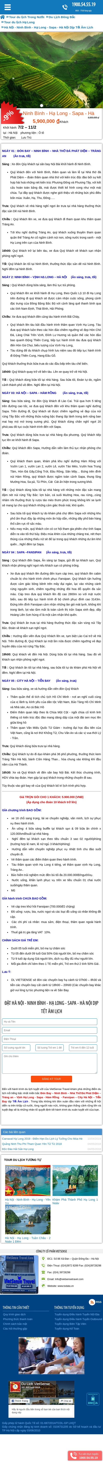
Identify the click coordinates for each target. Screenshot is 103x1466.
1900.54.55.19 (83, 4)
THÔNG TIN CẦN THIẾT (16, 1307)
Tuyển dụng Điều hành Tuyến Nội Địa (77, 1314)
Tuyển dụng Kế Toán (67, 1328)
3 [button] (55, 106)
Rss (92, 1302)
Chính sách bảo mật (15, 1323)
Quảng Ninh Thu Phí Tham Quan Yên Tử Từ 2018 (32, 1143)
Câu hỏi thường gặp (15, 1328)
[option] (51, 70)
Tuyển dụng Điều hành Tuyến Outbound (78, 1319)
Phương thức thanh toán (17, 1319)
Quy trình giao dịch (14, 1314)
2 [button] (48, 106)
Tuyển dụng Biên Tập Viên (70, 1323)
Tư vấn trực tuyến (88, 1456)
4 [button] (61, 106)
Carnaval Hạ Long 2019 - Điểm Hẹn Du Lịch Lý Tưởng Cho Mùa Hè (42, 1138)
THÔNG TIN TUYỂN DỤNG (69, 1307)
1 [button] (42, 106)
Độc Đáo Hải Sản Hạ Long (18, 1149)
